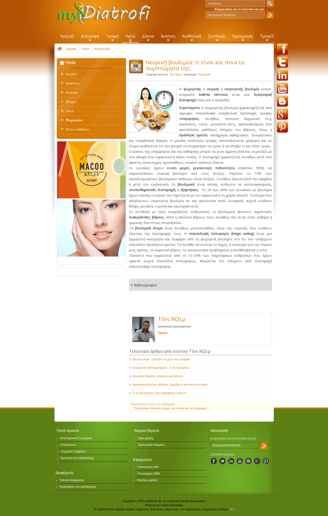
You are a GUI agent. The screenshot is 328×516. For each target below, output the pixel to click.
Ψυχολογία (102, 49)
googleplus (282, 114)
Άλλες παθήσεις (77, 129)
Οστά (70, 111)
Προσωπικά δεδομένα (151, 444)
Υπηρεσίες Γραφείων (73, 451)
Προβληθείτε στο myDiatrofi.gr (77, 486)
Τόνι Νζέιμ (175, 74)
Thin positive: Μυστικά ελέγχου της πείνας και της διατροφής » (171, 408)
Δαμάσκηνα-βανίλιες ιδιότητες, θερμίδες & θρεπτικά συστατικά (169, 384)
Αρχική (71, 49)
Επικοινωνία (68, 444)
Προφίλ (163, 332)
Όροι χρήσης (146, 438)
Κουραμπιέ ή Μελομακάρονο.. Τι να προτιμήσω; (161, 367)
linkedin (282, 75)
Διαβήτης (73, 83)
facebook (282, 49)
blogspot (282, 101)
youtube (282, 88)
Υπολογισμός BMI (148, 467)
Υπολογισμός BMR (148, 473)
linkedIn (231, 461)
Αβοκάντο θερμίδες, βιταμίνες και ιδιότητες (157, 376)
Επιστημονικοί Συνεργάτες (77, 438)
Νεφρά (71, 102)
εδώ (232, 509)
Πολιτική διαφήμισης (71, 480)
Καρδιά (71, 74)
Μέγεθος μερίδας (147, 480)
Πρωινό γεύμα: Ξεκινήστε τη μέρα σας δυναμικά (161, 359)
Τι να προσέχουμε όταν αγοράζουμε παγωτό (159, 393)
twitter (282, 62)
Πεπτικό (72, 93)
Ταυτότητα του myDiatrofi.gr (77, 458)
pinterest (282, 127)
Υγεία (85, 49)
